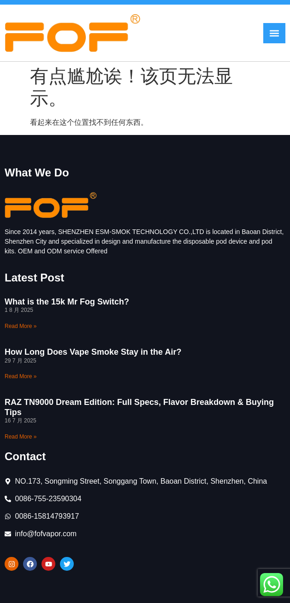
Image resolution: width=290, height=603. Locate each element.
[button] (274, 33)
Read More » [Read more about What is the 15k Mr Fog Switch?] (20, 326)
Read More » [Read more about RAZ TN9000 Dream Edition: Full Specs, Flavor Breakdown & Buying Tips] (20, 436)
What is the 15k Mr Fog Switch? (67, 301)
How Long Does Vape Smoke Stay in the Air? (93, 352)
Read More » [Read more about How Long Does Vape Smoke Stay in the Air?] (20, 376)
